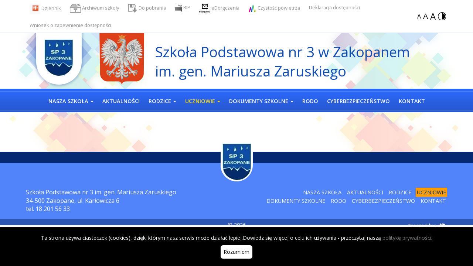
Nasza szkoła (322, 192)
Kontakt (433, 200)
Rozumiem (236, 251)
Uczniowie (431, 192)
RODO (338, 200)
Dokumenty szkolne (295, 200)
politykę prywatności (406, 237)
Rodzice (400, 192)
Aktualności (365, 192)
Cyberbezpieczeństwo (383, 200)
